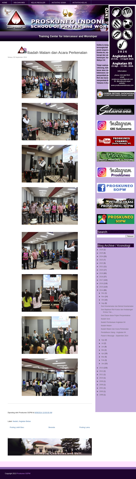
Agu (103, 340)
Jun (103, 347)
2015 (101, 287)
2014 (101, 290)
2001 (101, 388)
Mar (103, 357)
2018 (101, 277)
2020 (101, 270)
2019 (101, 273)
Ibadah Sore (105, 319)
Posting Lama (84, 427)
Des (103, 293)
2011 (101, 375)
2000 (101, 391)
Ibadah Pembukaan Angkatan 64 (113, 322)
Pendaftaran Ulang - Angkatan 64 (113, 332)
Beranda (52, 427)
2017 (101, 280)
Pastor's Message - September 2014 (114, 336)
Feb (103, 360)
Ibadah (15, 421)
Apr (102, 353)
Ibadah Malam (106, 326)
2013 (101, 368)
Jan (103, 364)
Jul (102, 343)
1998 (101, 395)
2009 (101, 381)
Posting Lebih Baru (17, 427)
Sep (103, 303)
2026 (101, 250)
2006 (101, 385)
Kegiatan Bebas (25, 421)
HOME (4, 3)
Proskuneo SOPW (23, 474)
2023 (101, 260)
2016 (101, 283)
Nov (103, 296)
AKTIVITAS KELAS (79, 3)
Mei (103, 350)
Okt (102, 300)
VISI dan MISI (19, 3)
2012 (101, 371)
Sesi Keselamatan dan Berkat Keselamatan (117, 306)
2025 (101, 253)
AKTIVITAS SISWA (59, 3)
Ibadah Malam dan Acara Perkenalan (115, 329)
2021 (101, 267)
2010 (101, 378)
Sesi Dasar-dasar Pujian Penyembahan (115, 315)
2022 (101, 263)
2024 (101, 256)
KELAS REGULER (38, 3)
